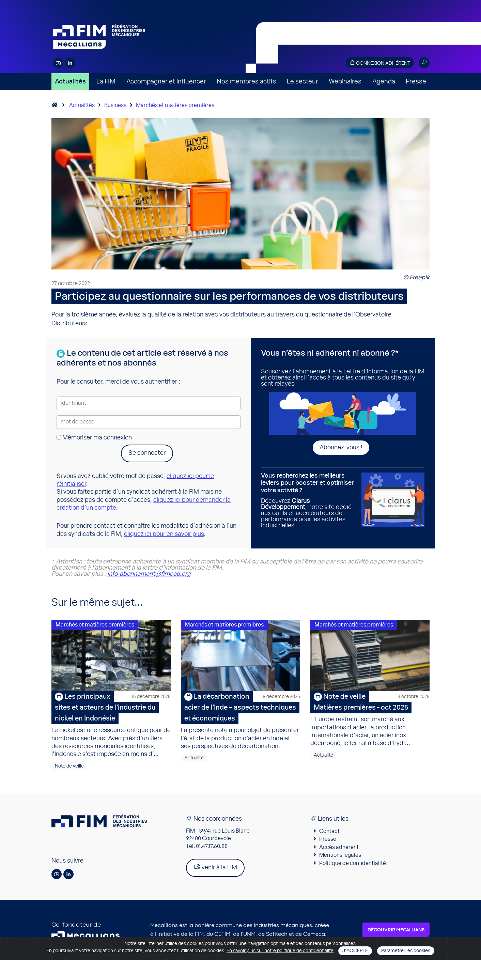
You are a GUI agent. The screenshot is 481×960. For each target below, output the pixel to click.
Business (115, 105)
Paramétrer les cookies (405, 950)
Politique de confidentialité (352, 863)
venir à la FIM (215, 867)
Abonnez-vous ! (341, 448)
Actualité (194, 758)
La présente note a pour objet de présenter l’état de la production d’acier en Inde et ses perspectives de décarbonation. (240, 720)
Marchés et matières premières (175, 105)
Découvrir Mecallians (396, 930)
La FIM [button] (105, 81)
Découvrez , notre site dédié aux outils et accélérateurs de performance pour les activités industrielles (308, 501)
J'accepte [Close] (355, 950)
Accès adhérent (339, 847)
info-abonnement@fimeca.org (148, 574)
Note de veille (69, 766)
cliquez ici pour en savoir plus (164, 534)
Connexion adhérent (380, 63)
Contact (329, 831)
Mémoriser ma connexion (94, 438)
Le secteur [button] (302, 81)
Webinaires (345, 81)
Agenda (383, 81)
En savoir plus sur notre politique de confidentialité (280, 950)
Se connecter (147, 453)
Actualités (70, 81)
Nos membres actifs (246, 81)
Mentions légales (340, 855)
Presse (416, 81)
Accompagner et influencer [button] (166, 81)
